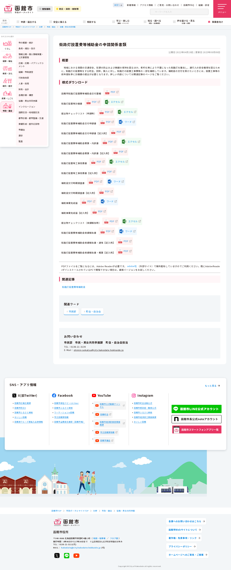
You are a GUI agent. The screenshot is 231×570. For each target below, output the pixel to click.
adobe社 (132, 266)
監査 (21, 141)
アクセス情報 (146, 5)
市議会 (22, 129)
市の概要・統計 (26, 42)
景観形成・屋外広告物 (29, 123)
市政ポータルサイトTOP (25, 27)
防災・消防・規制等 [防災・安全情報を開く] (67, 8)
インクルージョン (27, 106)
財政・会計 (24, 89)
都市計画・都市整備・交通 (31, 118)
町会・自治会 (93, 311)
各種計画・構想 (26, 95)
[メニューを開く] (222, 9)
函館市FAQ (188, 5)
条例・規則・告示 (27, 48)
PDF (113, 91)
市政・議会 (51, 27)
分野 (41, 27)
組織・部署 (203, 5)
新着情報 (131, 5)
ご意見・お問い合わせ (168, 5)
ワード (128, 121)
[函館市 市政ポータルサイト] (18, 9)
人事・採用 (24, 83)
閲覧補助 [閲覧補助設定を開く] (44, 8)
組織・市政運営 (26, 71)
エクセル (115, 101)
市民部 (72, 311)
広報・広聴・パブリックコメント (31, 65)
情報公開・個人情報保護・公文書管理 (31, 56)
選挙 (21, 135)
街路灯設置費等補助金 (73, 286)
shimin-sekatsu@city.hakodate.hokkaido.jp (99, 350)
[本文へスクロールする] (118, 5)
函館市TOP (6, 27)
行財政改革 (24, 77)
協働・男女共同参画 (68, 27)
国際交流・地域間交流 (29, 112)
